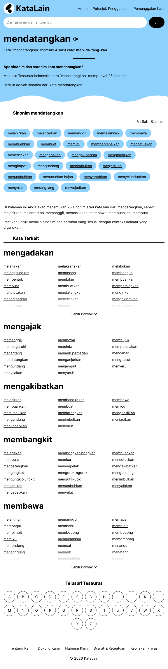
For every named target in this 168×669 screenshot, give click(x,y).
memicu (73, 144)
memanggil (77, 133)
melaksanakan (69, 266)
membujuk (120, 340)
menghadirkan (119, 155)
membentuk (13, 279)
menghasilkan (123, 413)
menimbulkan (81, 166)
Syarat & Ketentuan (109, 648)
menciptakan (14, 292)
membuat (48, 144)
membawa (138, 133)
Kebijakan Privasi (144, 648)
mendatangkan (70, 292)
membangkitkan (71, 400)
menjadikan (112, 166)
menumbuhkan (20, 177)
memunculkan (15, 413)
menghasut (121, 359)
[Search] (156, 22)
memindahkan (69, 539)
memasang (67, 273)
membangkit (28, 439)
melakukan (121, 266)
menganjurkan (69, 359)
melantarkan (47, 133)
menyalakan (122, 486)
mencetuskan (141, 144)
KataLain (33, 8)
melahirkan (17, 133)
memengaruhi (15, 346)
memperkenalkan (105, 144)
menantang (13, 353)
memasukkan (108, 133)
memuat (64, 545)
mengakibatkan (84, 155)
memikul (10, 539)
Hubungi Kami (76, 648)
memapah (120, 519)
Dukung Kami (49, 648)
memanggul (67, 519)
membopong (68, 532)
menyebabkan (95, 177)
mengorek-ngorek (73, 472)
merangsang (44, 187)
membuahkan (19, 144)
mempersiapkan (125, 286)
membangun (122, 273)
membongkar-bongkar (76, 453)
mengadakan (50, 155)
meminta (65, 346)
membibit (120, 526)
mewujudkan (75, 187)
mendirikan (121, 292)
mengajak (22, 326)
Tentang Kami (21, 648)
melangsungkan (16, 273)
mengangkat (14, 472)
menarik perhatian (73, 353)
